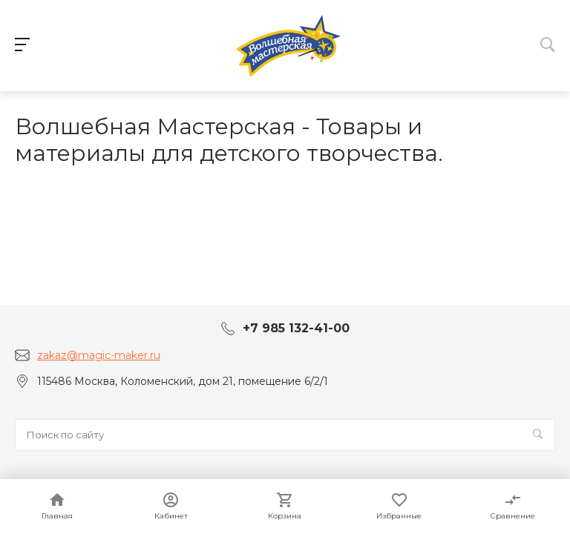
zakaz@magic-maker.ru (98, 355)
